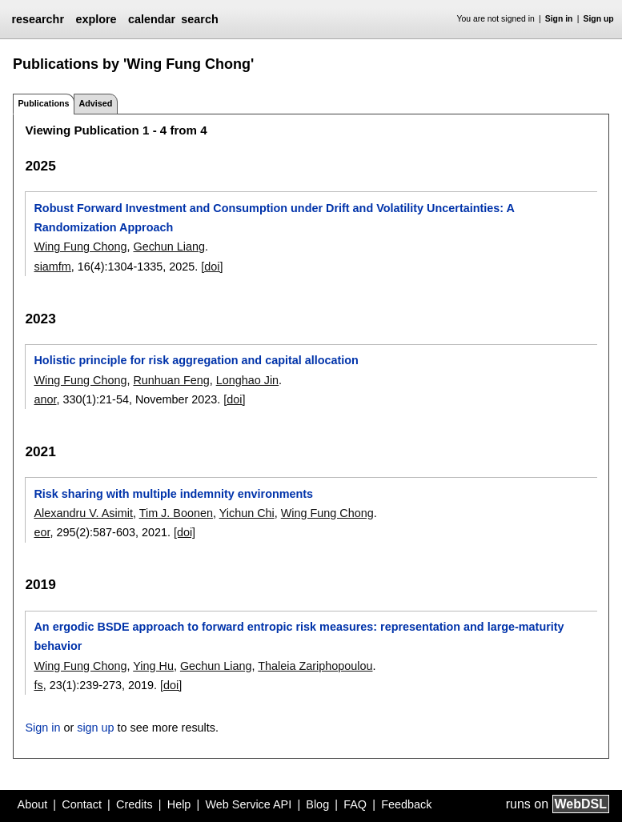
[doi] (212, 266)
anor (45, 399)
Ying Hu (153, 666)
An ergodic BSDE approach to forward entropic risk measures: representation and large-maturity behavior (299, 636)
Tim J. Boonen (176, 513)
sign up (95, 727)
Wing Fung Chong (80, 246)
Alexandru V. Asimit (83, 513)
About (33, 804)
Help (179, 804)
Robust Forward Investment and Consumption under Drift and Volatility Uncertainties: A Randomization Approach (274, 218)
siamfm (52, 266)
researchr (37, 19)
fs (38, 685)
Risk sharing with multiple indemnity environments (173, 493)
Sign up (599, 18)
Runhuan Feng (171, 380)
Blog (317, 804)
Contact (82, 804)
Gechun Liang (169, 246)
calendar (151, 19)
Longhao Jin (247, 380)
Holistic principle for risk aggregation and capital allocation (196, 360)
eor (42, 532)
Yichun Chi (247, 513)
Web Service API (248, 804)
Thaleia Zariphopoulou (315, 666)
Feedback (406, 804)
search (199, 19)
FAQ (355, 804)
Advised (95, 103)
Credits (134, 804)
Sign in (559, 18)
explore (95, 19)
